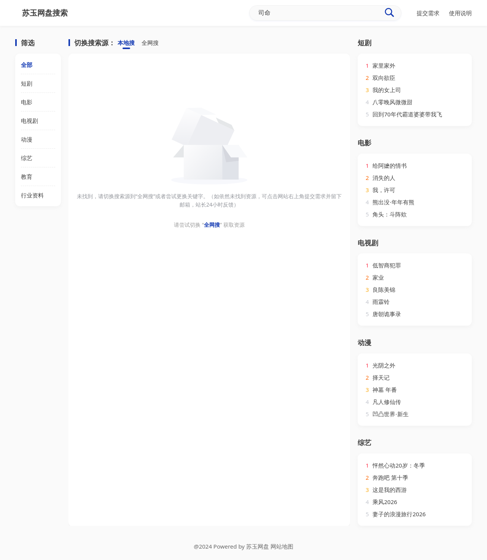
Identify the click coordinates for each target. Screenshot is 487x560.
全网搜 (150, 43)
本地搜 (126, 43)
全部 (26, 64)
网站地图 (282, 546)
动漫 (26, 139)
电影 (26, 102)
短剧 (26, 83)
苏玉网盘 (257, 546)
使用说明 (460, 13)
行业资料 (32, 195)
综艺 (26, 158)
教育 (26, 176)
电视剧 (29, 120)
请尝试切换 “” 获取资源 (209, 224)
